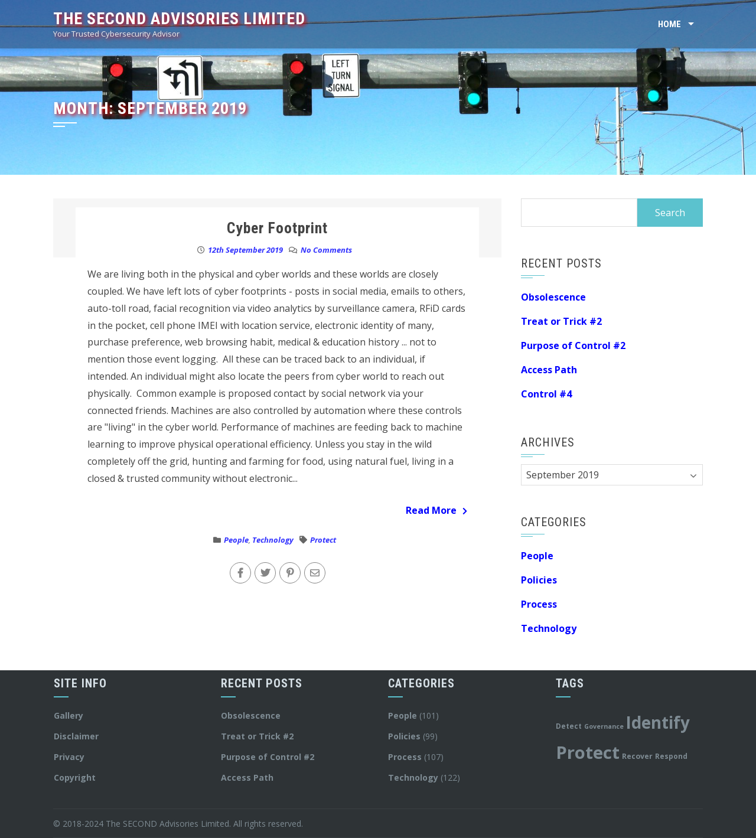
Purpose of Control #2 (573, 345)
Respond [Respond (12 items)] (671, 756)
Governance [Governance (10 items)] (604, 726)
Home (669, 24)
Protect (323, 539)
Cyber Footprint (277, 228)
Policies (539, 579)
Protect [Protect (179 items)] (588, 752)
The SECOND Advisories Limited (179, 18)
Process (539, 604)
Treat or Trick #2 (561, 321)
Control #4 (546, 393)
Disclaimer (76, 736)
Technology (273, 539)
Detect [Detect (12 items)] (569, 726)
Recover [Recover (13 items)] (637, 756)
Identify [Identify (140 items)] (658, 722)
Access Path (549, 369)
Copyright (75, 777)
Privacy (69, 756)
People (236, 539)
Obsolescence (553, 297)
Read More (436, 510)
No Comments (326, 249)
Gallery (68, 715)
